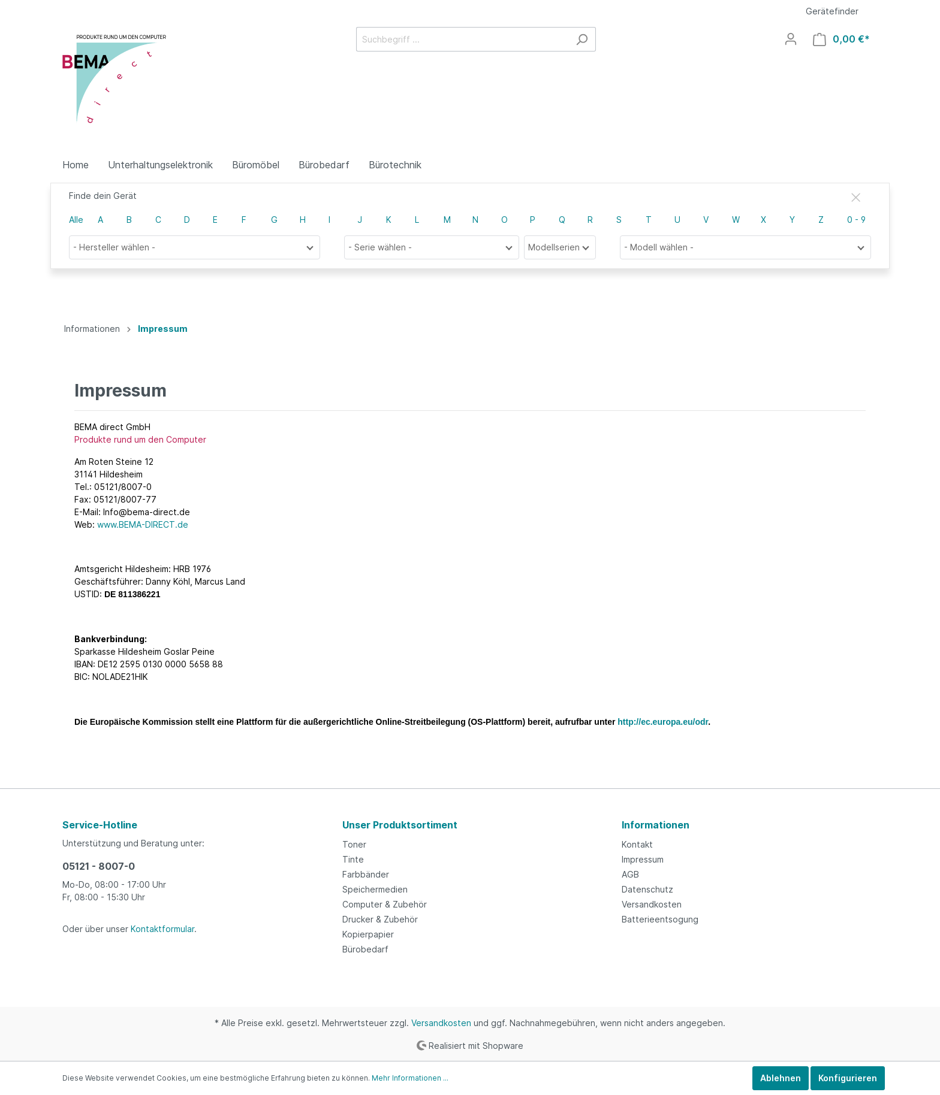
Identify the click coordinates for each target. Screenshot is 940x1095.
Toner (354, 844)
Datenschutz (647, 889)
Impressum (643, 859)
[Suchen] (582, 39)
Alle (76, 219)
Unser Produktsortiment (399, 825)
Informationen (655, 825)
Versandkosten (652, 904)
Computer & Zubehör (384, 904)
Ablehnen (780, 1078)
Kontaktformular (162, 929)
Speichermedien (375, 889)
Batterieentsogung (660, 919)
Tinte (353, 859)
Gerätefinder (832, 11)
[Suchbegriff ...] (462, 39)
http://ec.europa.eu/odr (662, 722)
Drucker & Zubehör (380, 919)
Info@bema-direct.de (146, 512)
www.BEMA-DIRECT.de (142, 524)
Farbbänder (365, 874)
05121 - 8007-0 (98, 866)
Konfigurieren (847, 1078)
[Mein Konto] (790, 39)
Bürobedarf (365, 949)
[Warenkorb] (841, 39)
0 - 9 (856, 219)
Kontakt (637, 844)
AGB (630, 874)
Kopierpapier (368, 934)
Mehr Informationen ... (410, 1077)
